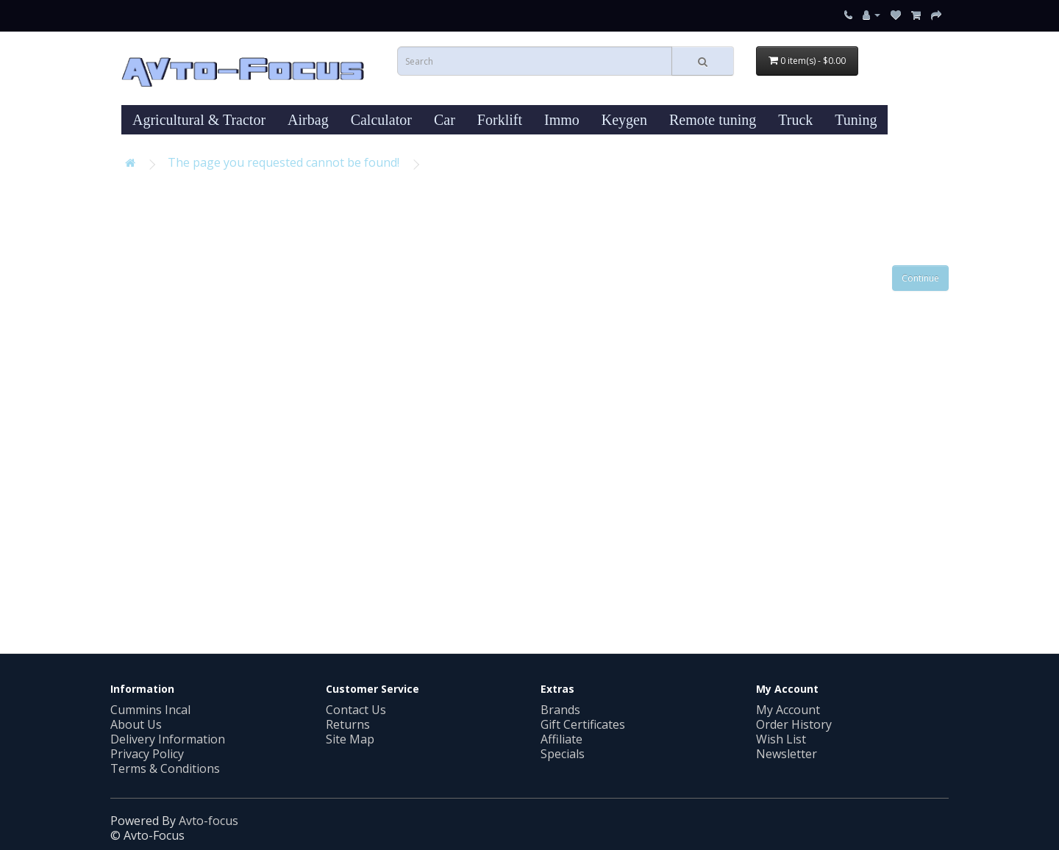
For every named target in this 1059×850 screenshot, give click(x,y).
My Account (788, 710)
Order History (794, 724)
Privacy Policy (147, 754)
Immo (562, 120)
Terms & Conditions (165, 768)
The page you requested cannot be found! (283, 162)
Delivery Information (167, 739)
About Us (136, 724)
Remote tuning (712, 120)
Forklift (499, 120)
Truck (795, 120)
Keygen (624, 120)
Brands (560, 710)
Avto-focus (208, 821)
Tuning (856, 120)
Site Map (350, 739)
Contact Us (356, 710)
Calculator (381, 120)
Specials (563, 754)
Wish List (781, 739)
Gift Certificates (583, 724)
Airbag (308, 120)
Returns (348, 724)
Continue (920, 278)
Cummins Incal (150, 710)
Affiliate (561, 739)
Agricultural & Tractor (198, 120)
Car (444, 120)
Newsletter (786, 754)
